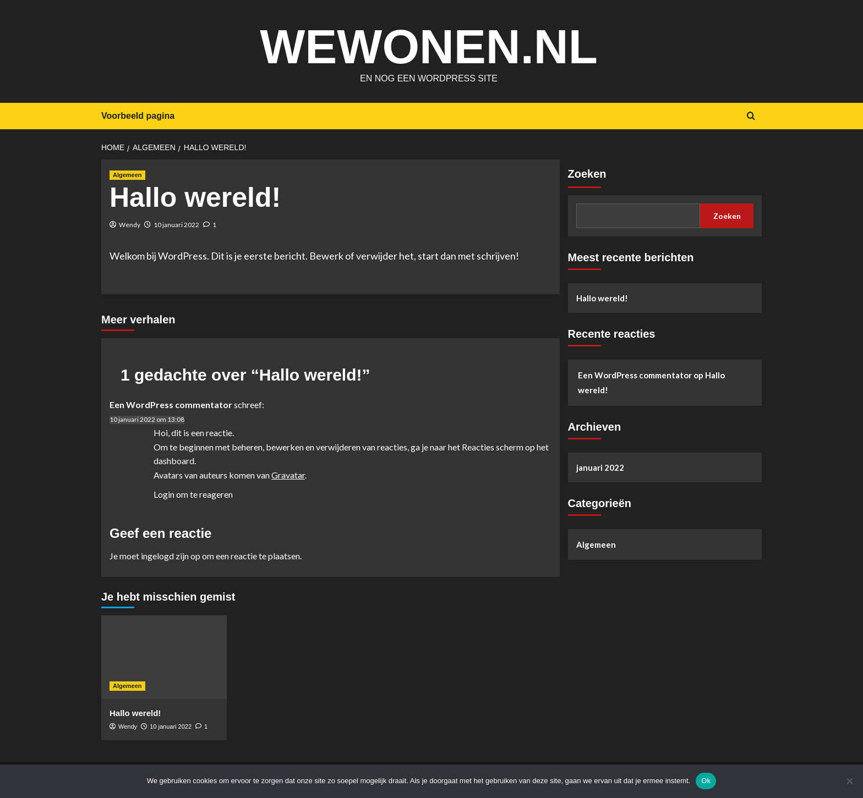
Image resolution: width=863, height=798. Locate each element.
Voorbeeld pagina (137, 115)
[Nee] (849, 780)
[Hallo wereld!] (164, 657)
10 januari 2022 (176, 225)
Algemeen (596, 544)
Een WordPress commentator (171, 404)
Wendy (129, 225)
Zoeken (587, 174)
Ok (706, 781)
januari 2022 (600, 467)
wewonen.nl (428, 44)
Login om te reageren (193, 494)
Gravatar (288, 475)
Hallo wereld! (602, 298)
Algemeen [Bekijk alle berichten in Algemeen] (127, 175)
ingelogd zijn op (170, 556)
